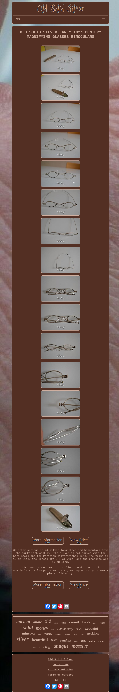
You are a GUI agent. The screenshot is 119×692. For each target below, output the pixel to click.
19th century (65, 628)
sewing (101, 641)
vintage (48, 633)
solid (28, 627)
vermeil (74, 622)
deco (76, 641)
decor (95, 623)
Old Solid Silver (60, 659)
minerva (28, 633)
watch (92, 641)
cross (75, 634)
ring (47, 646)
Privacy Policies (60, 669)
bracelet (91, 628)
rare (82, 634)
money (42, 627)
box (54, 640)
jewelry (67, 634)
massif (36, 647)
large (39, 634)
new (83, 640)
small (79, 628)
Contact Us (60, 664)
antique (61, 646)
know (37, 622)
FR (64, 679)
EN (56, 679)
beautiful (40, 640)
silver (23, 639)
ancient (23, 621)
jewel (56, 623)
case (64, 622)
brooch (86, 622)
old (48, 621)
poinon (58, 634)
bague (102, 623)
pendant (65, 640)
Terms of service (60, 674)
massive (80, 646)
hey (52, 629)
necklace (93, 633)
